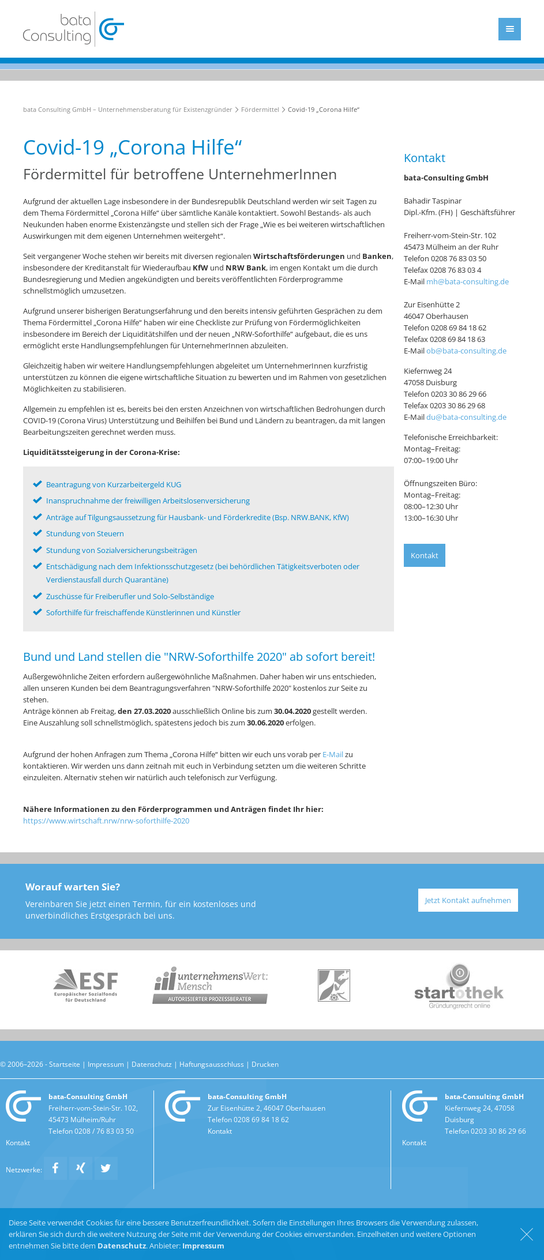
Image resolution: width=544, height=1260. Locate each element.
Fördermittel (260, 109)
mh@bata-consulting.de (467, 281)
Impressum (106, 1064)
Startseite (64, 1064)
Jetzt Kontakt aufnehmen (468, 900)
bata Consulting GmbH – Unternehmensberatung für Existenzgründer (127, 109)
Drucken (265, 1064)
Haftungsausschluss (211, 1064)
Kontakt (424, 555)
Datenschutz (152, 1064)
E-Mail (332, 754)
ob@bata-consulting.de (466, 350)
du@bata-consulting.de (466, 417)
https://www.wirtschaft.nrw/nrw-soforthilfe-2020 (106, 820)
